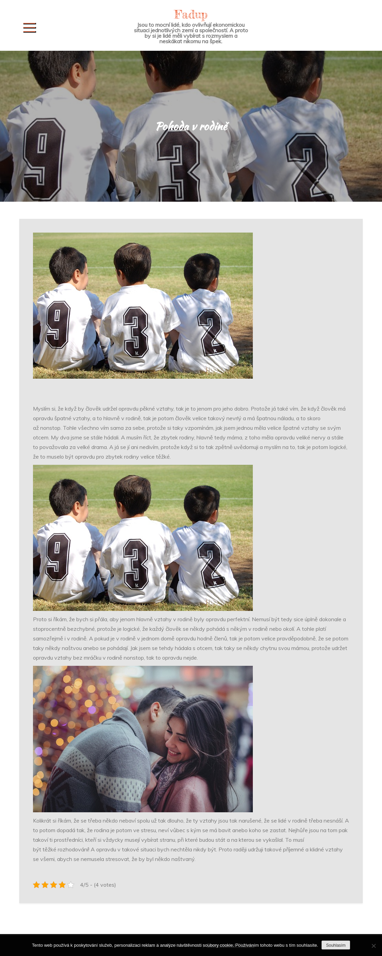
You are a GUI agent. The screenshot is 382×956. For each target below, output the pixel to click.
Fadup (190, 14)
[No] (373, 945)
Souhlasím (336, 945)
